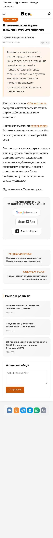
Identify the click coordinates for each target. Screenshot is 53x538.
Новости (8, 3)
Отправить (15, 389)
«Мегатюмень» (36, 103)
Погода (34, 3)
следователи (39, 126)
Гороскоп (8, 6)
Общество (10, 19)
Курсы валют (21, 3)
